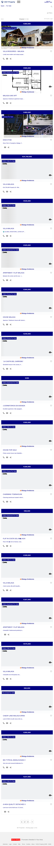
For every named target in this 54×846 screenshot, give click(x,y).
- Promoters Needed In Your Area (27, 840)
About (33, 844)
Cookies (28, 844)
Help (19, 844)
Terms (23, 844)
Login (10, 844)
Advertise (5, 844)
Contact (15, 844)
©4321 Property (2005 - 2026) (43, 844)
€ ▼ (2, 19)
